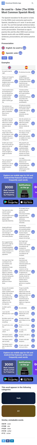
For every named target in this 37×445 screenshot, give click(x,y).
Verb (4, 58)
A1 (10, 58)
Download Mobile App (13, 3)
